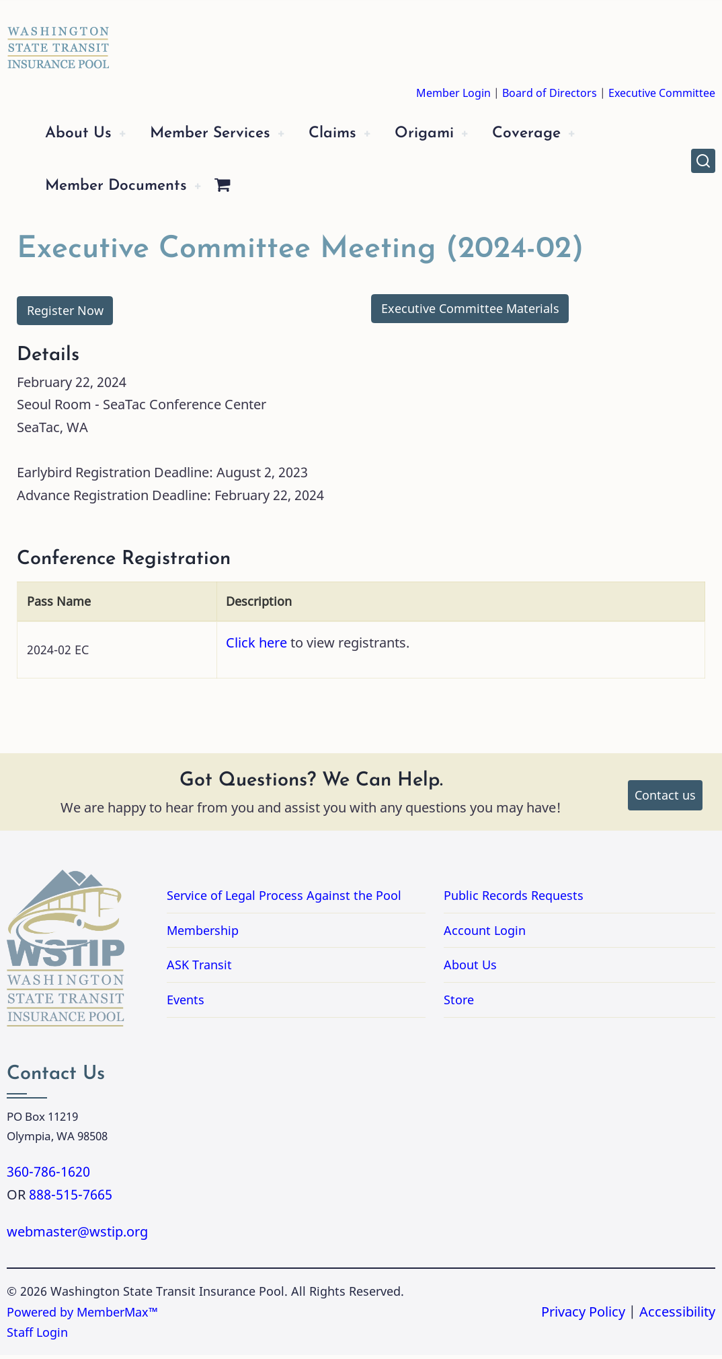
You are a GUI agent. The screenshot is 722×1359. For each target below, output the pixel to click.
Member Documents (122, 189)
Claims (355, 135)
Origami (453, 135)
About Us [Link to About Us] (470, 969)
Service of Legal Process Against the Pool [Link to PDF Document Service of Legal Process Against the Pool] (284, 899)
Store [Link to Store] (459, 1004)
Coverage (562, 135)
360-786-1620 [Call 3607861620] (48, 1175)
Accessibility (677, 1315)
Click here (256, 646)
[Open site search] (703, 163)
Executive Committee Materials (470, 312)
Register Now (65, 314)
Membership (203, 934)
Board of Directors (549, 92)
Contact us (665, 799)
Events (185, 1004)
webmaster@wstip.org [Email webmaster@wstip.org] (77, 1235)
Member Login (453, 92)
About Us (81, 135)
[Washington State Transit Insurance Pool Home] (58, 37)
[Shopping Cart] (236, 190)
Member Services (223, 135)
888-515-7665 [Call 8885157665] (70, 1198)
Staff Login (37, 1336)
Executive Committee (661, 92)
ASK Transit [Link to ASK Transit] (199, 969)
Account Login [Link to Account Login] (485, 934)
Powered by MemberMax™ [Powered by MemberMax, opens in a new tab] (82, 1316)
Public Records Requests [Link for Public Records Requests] (567, 899)
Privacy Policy (583, 1315)
